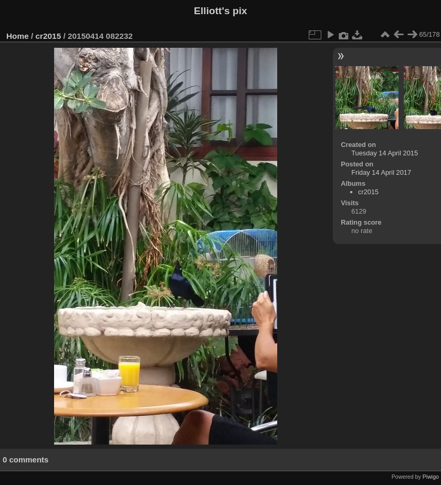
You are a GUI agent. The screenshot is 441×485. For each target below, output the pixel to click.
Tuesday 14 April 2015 (384, 153)
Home (17, 35)
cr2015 (48, 35)
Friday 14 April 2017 (381, 172)
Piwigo (431, 476)
